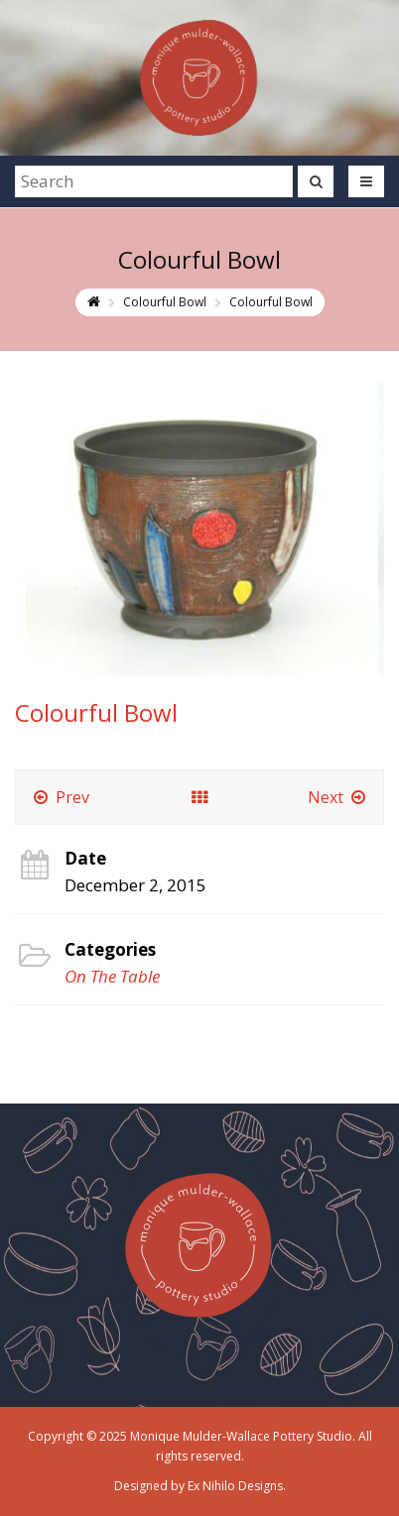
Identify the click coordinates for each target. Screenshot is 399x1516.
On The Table (112, 976)
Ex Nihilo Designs (235, 1485)
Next (338, 797)
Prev (60, 797)
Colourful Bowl (164, 301)
